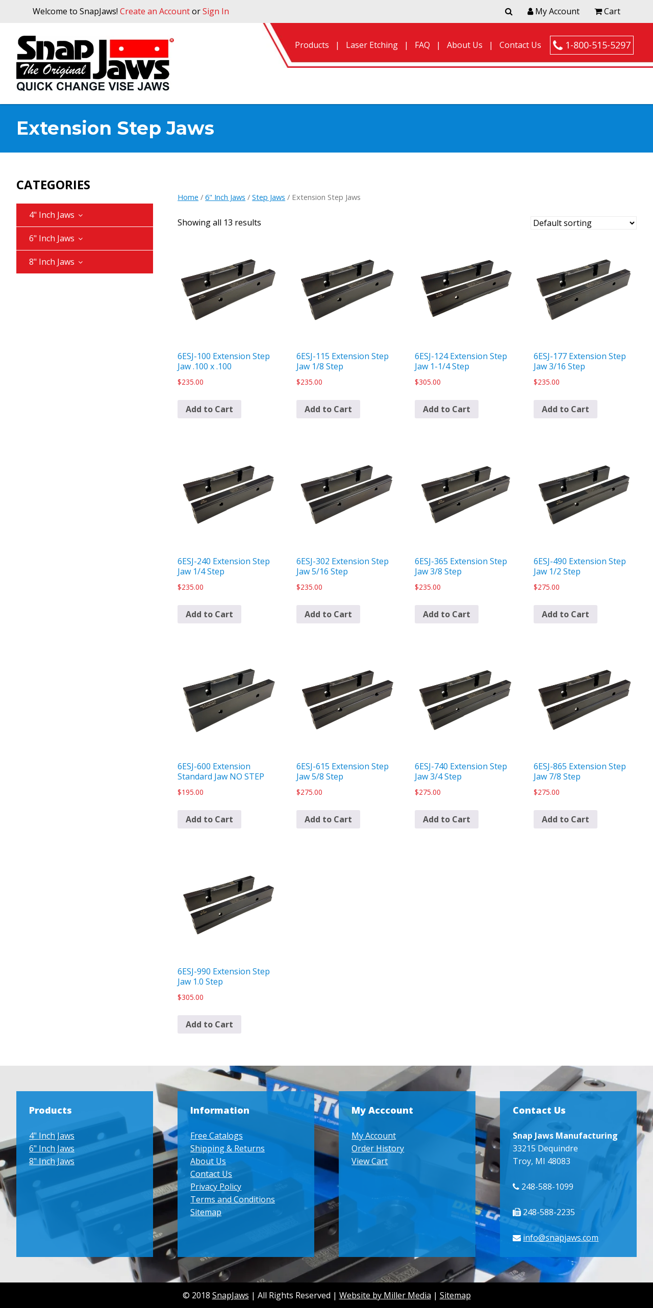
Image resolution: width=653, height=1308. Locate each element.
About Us (465, 45)
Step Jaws (268, 197)
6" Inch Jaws (51, 238)
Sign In (216, 11)
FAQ (422, 45)
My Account (554, 11)
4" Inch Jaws (51, 214)
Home (188, 197)
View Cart (369, 1161)
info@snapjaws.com (560, 1237)
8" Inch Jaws (51, 261)
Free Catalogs (216, 1135)
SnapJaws (230, 1295)
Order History (377, 1148)
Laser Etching (372, 45)
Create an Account (155, 11)
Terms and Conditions (232, 1199)
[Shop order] (584, 223)
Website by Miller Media (385, 1295)
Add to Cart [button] (209, 409)
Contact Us (520, 45)
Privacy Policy (215, 1186)
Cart (607, 11)
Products (312, 45)
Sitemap (205, 1212)
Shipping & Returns (227, 1148)
